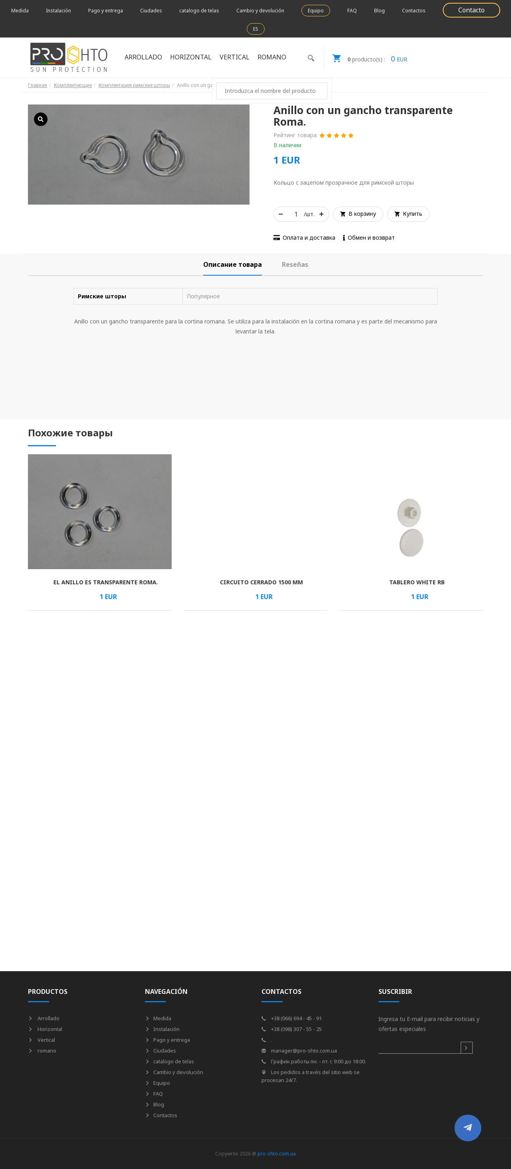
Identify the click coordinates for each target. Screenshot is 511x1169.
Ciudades (151, 10)
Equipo (316, 10)
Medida (20, 10)
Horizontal (191, 57)
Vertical (235, 57)
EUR (365, 57)
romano (271, 57)
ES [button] (255, 29)
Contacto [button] (471, 10)
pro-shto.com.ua (276, 1153)
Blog (379, 10)
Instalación (58, 10)
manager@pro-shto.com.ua (299, 1050)
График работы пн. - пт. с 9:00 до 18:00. (313, 1061)
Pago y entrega (105, 10)
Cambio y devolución (260, 10)
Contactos (414, 10)
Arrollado (143, 57)
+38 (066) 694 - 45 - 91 (291, 1018)
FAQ (352, 10)
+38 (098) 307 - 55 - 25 (291, 1029)
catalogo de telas (199, 10)
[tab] (232, 264)
